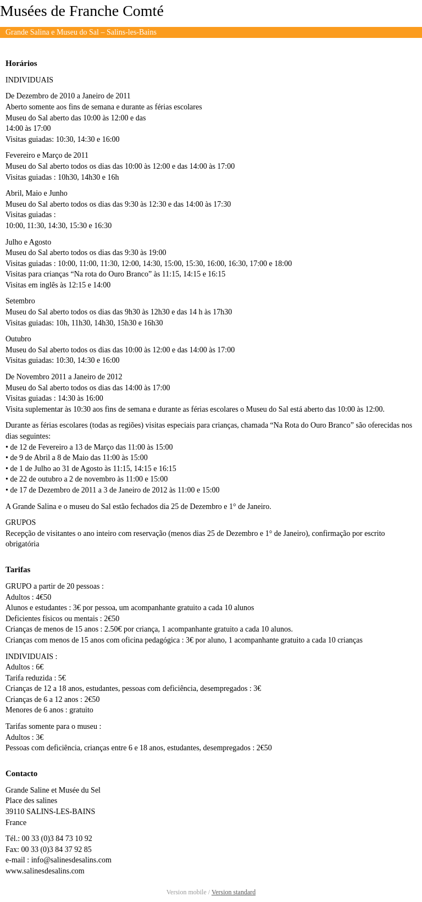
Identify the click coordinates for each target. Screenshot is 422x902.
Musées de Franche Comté (82, 10)
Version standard (234, 892)
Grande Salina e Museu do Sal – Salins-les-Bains (81, 32)
